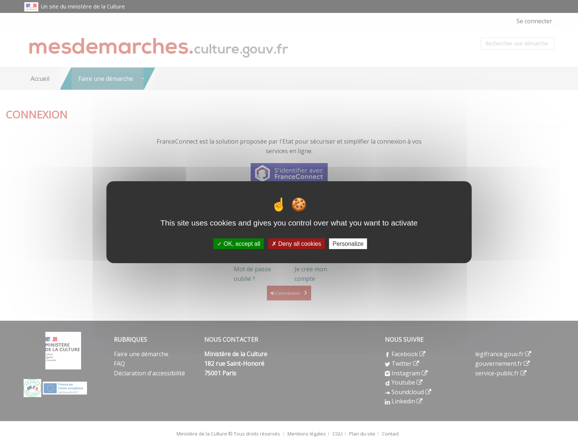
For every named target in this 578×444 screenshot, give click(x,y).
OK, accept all (238, 243)
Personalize (347, 243)
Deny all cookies (296, 243)
